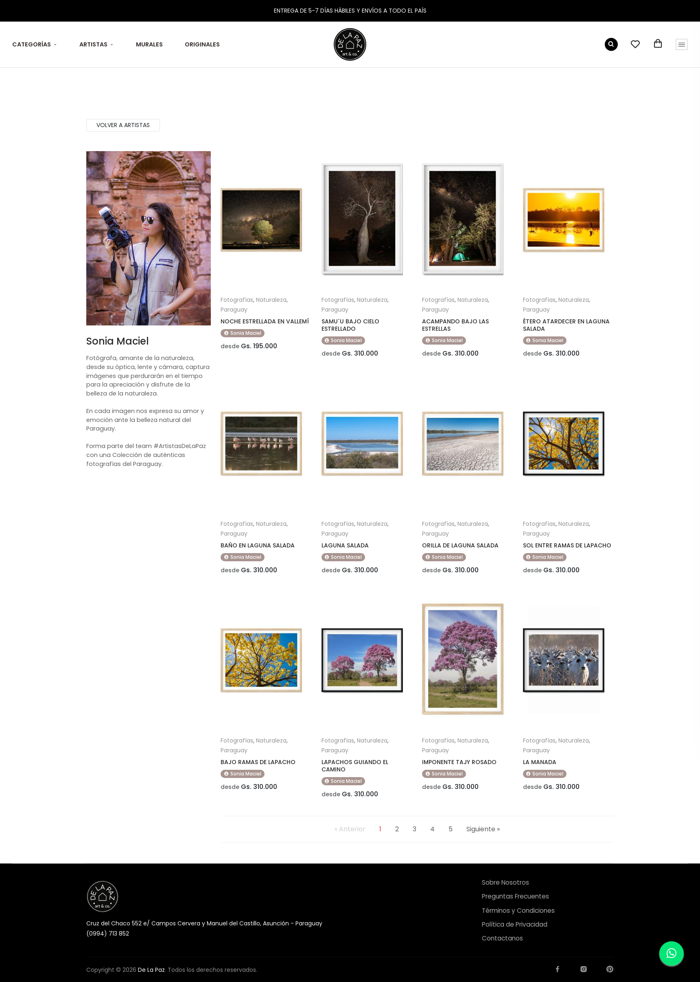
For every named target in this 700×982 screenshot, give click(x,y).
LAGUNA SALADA (345, 548)
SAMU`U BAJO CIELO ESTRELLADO (350, 325)
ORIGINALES (202, 44)
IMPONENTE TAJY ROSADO (459, 767)
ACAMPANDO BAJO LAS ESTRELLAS (455, 325)
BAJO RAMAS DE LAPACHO (258, 767)
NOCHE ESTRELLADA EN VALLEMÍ (265, 321)
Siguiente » (483, 837)
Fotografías (237, 299)
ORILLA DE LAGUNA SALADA (460, 548)
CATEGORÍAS (31, 44)
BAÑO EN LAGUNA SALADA (258, 548)
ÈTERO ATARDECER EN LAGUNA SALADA (566, 325)
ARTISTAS (93, 44)
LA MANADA (539, 767)
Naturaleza (271, 299)
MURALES (149, 44)
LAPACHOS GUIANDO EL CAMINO (355, 771)
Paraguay (234, 309)
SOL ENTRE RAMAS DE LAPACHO (567, 548)
